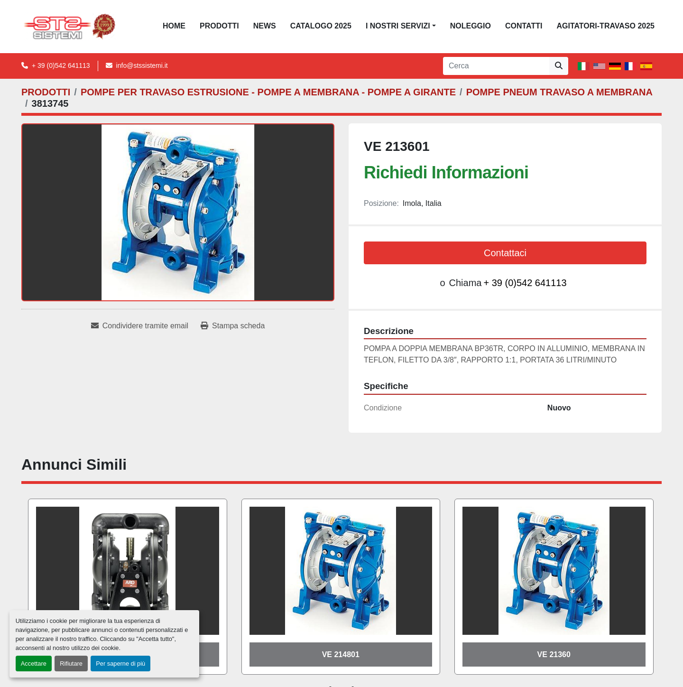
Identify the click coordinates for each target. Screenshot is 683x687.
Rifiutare (71, 663)
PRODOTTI (219, 26)
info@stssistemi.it (142, 65)
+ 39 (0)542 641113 (61, 65)
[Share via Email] (139, 326)
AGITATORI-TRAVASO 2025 (605, 26)
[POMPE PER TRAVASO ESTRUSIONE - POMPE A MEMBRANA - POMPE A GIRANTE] (268, 92)
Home (174, 26)
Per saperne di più (120, 663)
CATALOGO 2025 (320, 26)
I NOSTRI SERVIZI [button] (398, 26)
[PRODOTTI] (45, 92)
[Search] (496, 66)
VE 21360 (554, 654)
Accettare (33, 663)
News (264, 26)
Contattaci (505, 253)
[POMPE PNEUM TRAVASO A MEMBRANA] (559, 92)
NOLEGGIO (470, 26)
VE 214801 (341, 654)
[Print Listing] (232, 326)
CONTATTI (524, 26)
